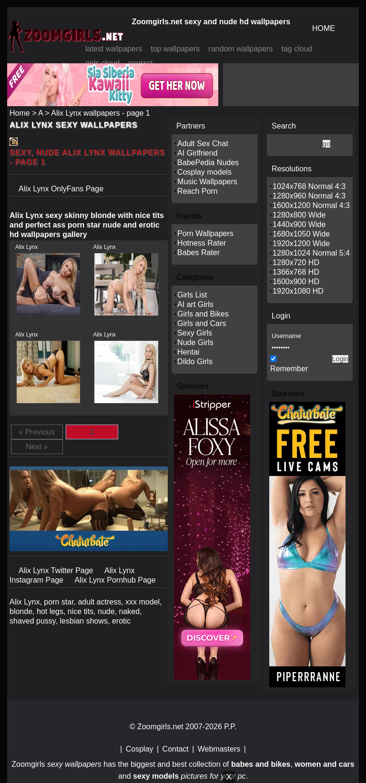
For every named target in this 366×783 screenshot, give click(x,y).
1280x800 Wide (299, 215)
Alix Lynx (26, 247)
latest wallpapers (113, 49)
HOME (323, 28)
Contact (176, 749)
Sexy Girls (194, 333)
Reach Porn (197, 191)
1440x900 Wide (299, 224)
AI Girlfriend (197, 153)
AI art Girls (195, 304)
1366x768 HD (296, 272)
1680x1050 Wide (301, 234)
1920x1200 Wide (301, 243)
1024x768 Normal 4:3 (309, 186)
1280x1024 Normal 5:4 (311, 253)
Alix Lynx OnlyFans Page (61, 189)
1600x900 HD (296, 282)
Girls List (192, 295)
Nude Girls (195, 342)
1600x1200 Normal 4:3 (311, 205)
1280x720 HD (296, 262)
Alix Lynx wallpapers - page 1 (100, 113)
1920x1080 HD (298, 291)
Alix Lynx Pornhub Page (114, 580)
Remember (289, 369)
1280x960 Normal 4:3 (309, 196)
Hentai (188, 352)
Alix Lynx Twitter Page (57, 570)
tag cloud (297, 49)
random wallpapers (240, 49)
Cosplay (139, 749)
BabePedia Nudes (208, 163)
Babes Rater (198, 252)
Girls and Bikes (203, 314)
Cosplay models (204, 172)
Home (20, 113)
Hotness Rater (201, 243)
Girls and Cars (201, 323)
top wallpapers (175, 49)
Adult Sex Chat (202, 143)
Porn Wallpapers (205, 233)
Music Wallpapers (207, 182)
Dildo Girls (195, 361)
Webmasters (219, 749)
